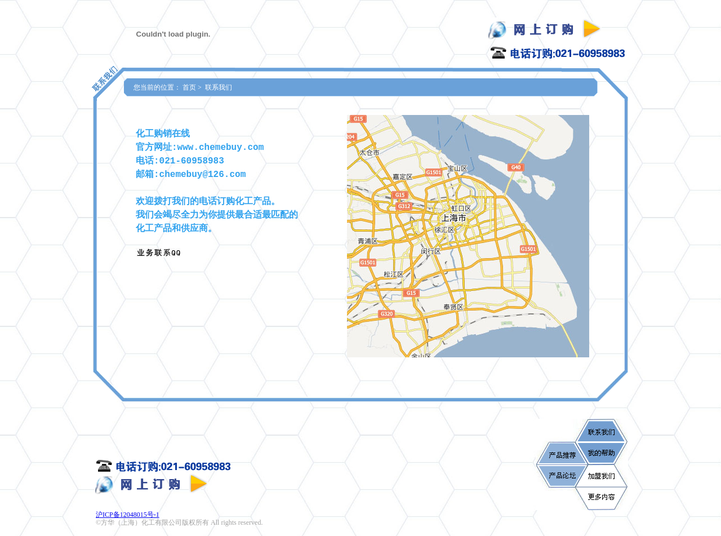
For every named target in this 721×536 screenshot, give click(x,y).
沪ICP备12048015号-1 (127, 515)
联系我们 (218, 87)
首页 (189, 87)
